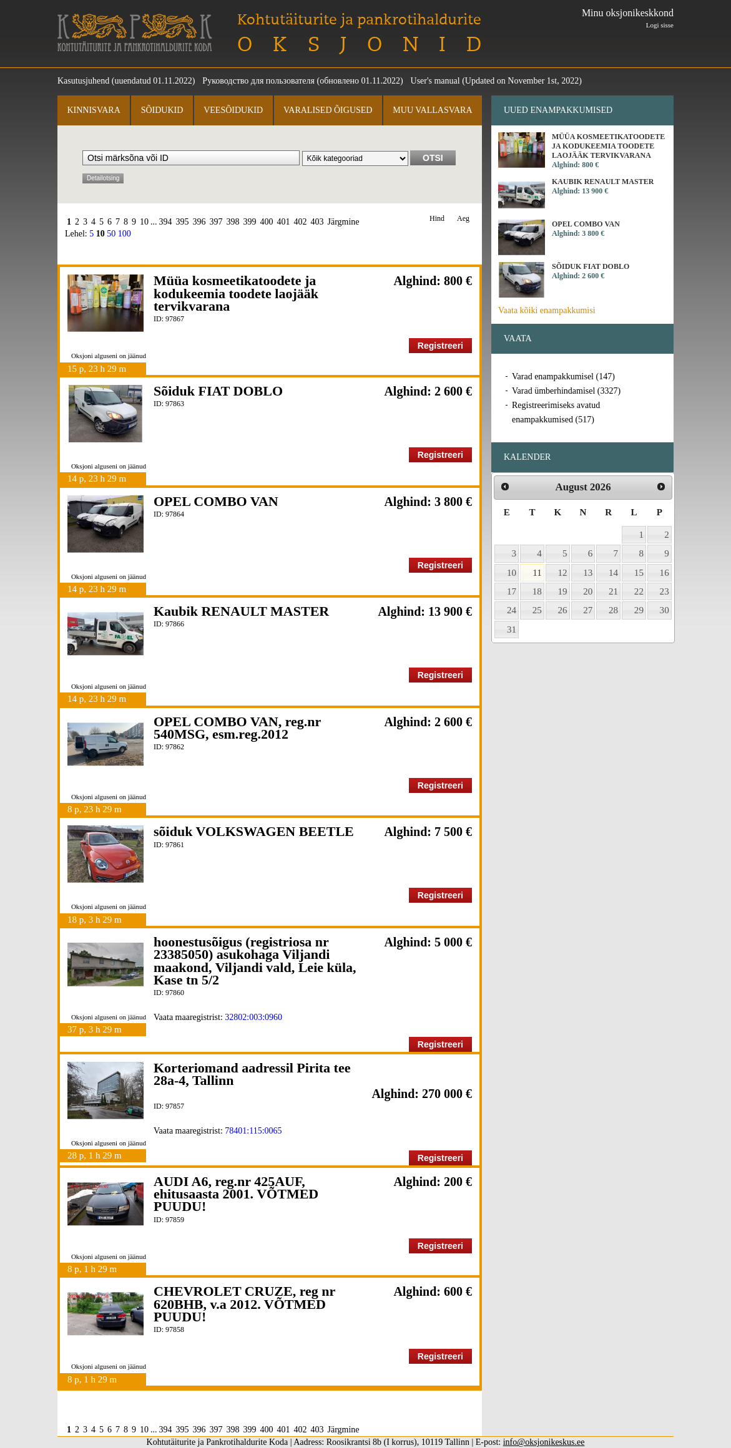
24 (511, 610)
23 (664, 591)
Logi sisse (660, 25)
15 (639, 573)
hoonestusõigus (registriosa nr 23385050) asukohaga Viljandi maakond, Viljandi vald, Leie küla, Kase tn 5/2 (255, 961)
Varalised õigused (327, 110)
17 (511, 591)
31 (511, 629)
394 (165, 221)
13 (587, 573)
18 (537, 591)
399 (250, 221)
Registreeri (440, 346)
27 (587, 610)
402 (300, 221)
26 (562, 610)
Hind (436, 218)
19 (562, 591)
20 (587, 591)
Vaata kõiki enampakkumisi (547, 310)
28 (613, 610)
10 (144, 221)
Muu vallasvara (432, 110)
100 (124, 233)
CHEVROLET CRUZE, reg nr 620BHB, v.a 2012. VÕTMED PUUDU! (244, 1303)
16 (664, 573)
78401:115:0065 (253, 1130)
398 (233, 221)
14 (613, 573)
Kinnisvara (93, 110)
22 (639, 591)
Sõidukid (162, 110)
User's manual (435, 80)
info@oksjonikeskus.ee (544, 1442)
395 (182, 221)
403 (317, 221)
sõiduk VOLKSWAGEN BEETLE (254, 831)
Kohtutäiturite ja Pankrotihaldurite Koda (134, 33)
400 (266, 221)
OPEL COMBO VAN (216, 501)
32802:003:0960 (253, 1017)
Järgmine (344, 221)
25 (537, 610)
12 (562, 573)
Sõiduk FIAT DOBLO (218, 391)
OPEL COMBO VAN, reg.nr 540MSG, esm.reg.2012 (237, 728)
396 (199, 221)
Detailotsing (103, 178)
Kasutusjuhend (83, 80)
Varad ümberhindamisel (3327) (566, 391)
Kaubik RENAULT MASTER (241, 611)
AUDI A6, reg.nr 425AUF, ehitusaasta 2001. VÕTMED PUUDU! (236, 1194)
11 (537, 573)
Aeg (463, 218)
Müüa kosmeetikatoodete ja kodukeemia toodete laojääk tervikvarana (236, 293)
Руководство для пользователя (258, 80)
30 (664, 610)
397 (216, 221)
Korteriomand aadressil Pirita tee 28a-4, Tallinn (252, 1074)
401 (283, 221)
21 (613, 591)
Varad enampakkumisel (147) (563, 376)
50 (111, 233)
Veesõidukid (233, 110)
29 (639, 610)
